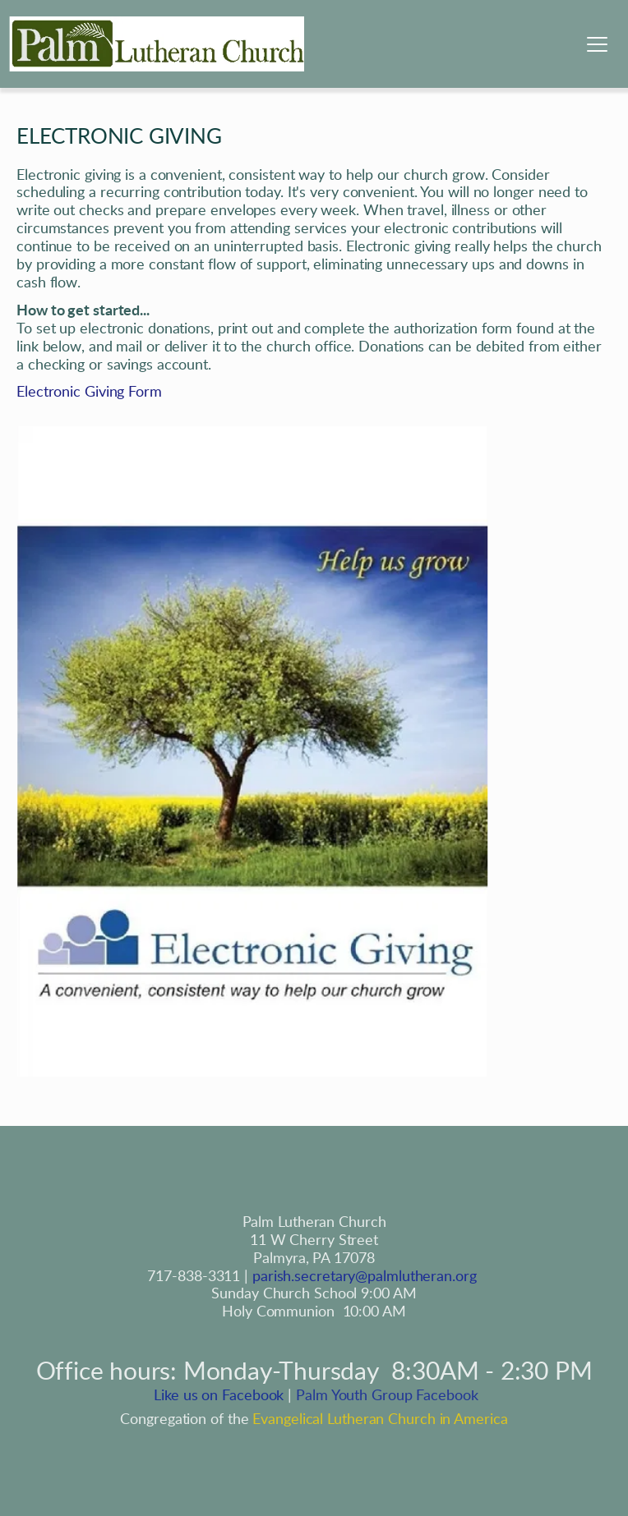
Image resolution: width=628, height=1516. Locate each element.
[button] (597, 44)
